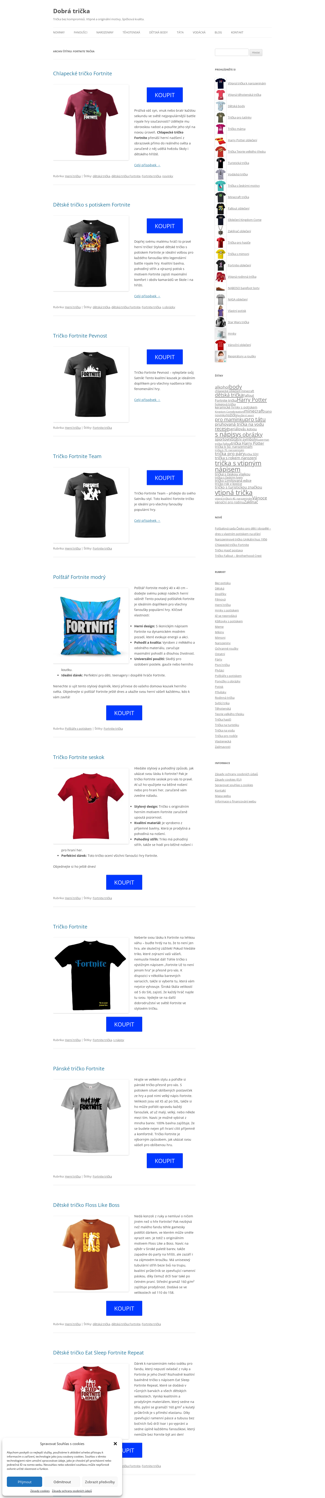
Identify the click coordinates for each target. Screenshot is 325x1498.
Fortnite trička (151, 173)
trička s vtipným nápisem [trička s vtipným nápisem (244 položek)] (238, 466)
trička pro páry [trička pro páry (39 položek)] (230, 453)
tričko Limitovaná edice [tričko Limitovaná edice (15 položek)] (233, 480)
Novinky (59, 32)
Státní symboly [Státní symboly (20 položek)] (244, 439)
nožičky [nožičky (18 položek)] (232, 415)
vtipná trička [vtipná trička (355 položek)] (234, 492)
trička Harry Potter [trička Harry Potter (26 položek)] (247, 443)
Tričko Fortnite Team (77, 450)
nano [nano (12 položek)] (268, 411)
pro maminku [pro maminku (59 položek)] (230, 419)
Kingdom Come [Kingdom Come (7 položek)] (224, 411)
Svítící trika (222, 703)
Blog (218, 32)
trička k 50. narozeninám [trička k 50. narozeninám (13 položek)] (234, 446)
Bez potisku (223, 583)
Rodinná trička (225, 698)
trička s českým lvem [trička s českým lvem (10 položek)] (229, 477)
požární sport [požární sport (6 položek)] (246, 415)
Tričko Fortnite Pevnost (80, 330)
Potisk (219, 687)
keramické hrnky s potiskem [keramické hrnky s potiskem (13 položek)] (236, 407)
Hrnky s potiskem (227, 610)
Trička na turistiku (227, 725)
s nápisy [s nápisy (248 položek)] (227, 434)
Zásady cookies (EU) (228, 779)
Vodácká (199, 32)
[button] (115, 1443)
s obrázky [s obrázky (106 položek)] (251, 434)
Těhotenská (131, 32)
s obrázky (168, 302)
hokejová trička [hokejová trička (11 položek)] (225, 404)
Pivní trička (222, 665)
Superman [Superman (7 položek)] (263, 439)
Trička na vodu (225, 730)
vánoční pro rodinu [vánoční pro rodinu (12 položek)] (229, 502)
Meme (219, 627)
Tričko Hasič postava (229, 550)
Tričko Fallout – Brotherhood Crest (238, 556)
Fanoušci (80, 32)
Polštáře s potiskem (78, 720)
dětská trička (101, 173)
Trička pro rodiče (226, 736)
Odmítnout (62, 1482)
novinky (167, 173)
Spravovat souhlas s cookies (234, 785)
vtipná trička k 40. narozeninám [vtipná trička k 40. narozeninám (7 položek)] (233, 498)
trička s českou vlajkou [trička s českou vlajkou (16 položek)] (232, 474)
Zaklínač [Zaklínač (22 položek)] (251, 501)
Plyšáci (219, 670)
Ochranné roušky (226, 648)
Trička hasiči (223, 719)
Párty (218, 659)
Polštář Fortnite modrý (79, 571)
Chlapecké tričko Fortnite (82, 73)
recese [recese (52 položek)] (222, 428)
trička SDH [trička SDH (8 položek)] (251, 454)
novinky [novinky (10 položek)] (220, 415)
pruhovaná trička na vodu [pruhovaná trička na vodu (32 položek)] (239, 424)
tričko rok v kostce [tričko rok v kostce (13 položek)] (228, 484)
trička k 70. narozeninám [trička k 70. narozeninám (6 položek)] (229, 450)
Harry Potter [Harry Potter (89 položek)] (252, 399)
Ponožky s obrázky (227, 681)
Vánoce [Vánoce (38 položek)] (259, 498)
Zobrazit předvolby (100, 1482)
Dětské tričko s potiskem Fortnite (91, 201)
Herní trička (73, 173)
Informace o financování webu (235, 801)
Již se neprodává (226, 616)
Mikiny (219, 632)
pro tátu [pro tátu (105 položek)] (255, 419)
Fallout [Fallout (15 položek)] (248, 395)
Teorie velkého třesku (229, 714)
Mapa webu (223, 796)
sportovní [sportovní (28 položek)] (223, 439)
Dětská (219, 588)
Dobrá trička (71, 11)
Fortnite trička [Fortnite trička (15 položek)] (226, 400)
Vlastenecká (223, 741)
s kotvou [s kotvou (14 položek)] (250, 429)
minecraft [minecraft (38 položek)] (254, 411)
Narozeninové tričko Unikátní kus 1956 (241, 539)
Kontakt (237, 32)
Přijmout (24, 1482)
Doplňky (220, 594)
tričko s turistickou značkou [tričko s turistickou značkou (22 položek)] (238, 487)
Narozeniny (104, 32)
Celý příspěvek (147, 162)
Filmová (220, 599)
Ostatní (220, 654)
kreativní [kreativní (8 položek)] (238, 411)
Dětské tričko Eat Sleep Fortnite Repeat (98, 1333)
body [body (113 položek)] (235, 386)
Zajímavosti (222, 747)
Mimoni (220, 638)
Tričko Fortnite (70, 915)
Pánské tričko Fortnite (78, 1054)
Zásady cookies (40, 1491)
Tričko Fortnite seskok (78, 748)
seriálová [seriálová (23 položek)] (236, 428)
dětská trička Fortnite (125, 173)
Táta (180, 32)
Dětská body (158, 32)
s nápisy (118, 1026)
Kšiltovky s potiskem (229, 621)
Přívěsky (220, 692)
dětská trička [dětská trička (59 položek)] (229, 395)
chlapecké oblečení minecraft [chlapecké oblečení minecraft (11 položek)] (234, 391)
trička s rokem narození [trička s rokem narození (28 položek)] (236, 457)
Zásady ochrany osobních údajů (72, 1491)
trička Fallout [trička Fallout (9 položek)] (223, 444)
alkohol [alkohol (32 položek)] (222, 387)
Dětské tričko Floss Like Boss (86, 1188)
